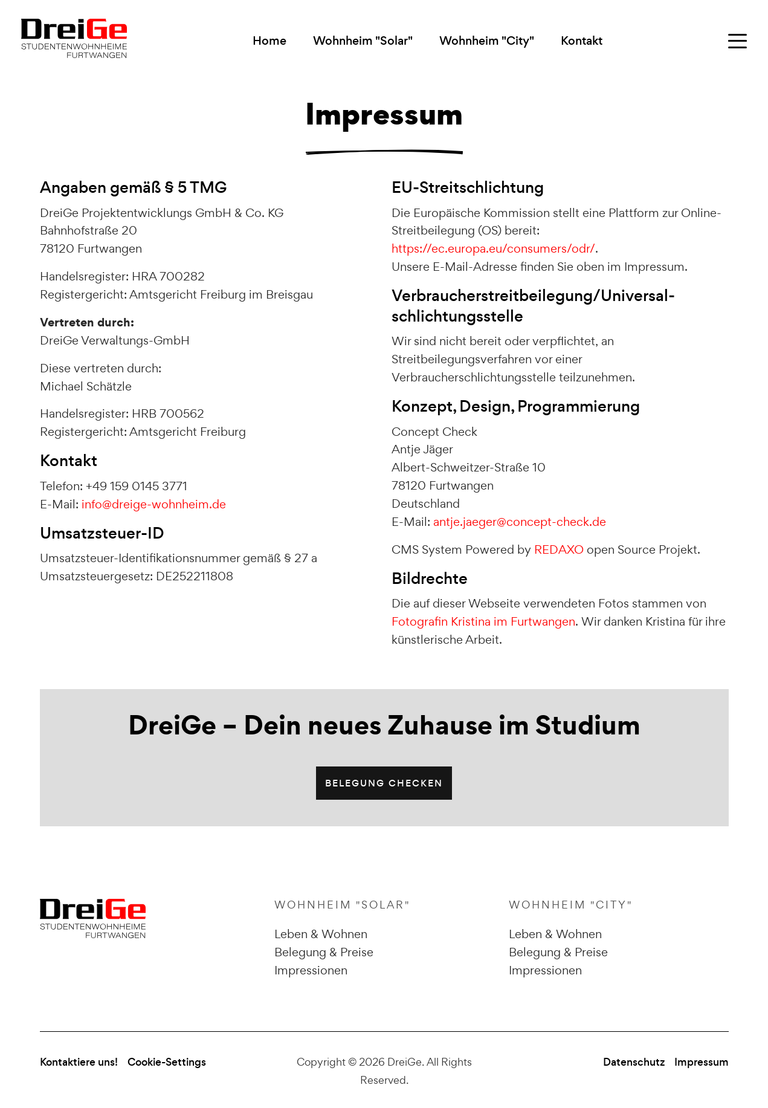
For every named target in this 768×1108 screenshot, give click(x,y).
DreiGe (404, 1062)
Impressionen (310, 970)
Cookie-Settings (166, 1062)
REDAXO (559, 549)
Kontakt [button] (581, 41)
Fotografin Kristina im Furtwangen (483, 621)
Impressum (701, 1062)
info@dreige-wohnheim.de (154, 504)
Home (269, 41)
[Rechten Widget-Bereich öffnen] (737, 41)
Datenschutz (634, 1062)
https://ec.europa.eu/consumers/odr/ (493, 248)
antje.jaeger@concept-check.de (519, 522)
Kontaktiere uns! (79, 1062)
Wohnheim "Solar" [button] (363, 41)
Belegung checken (384, 783)
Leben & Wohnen (320, 934)
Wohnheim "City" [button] (486, 41)
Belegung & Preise (323, 952)
